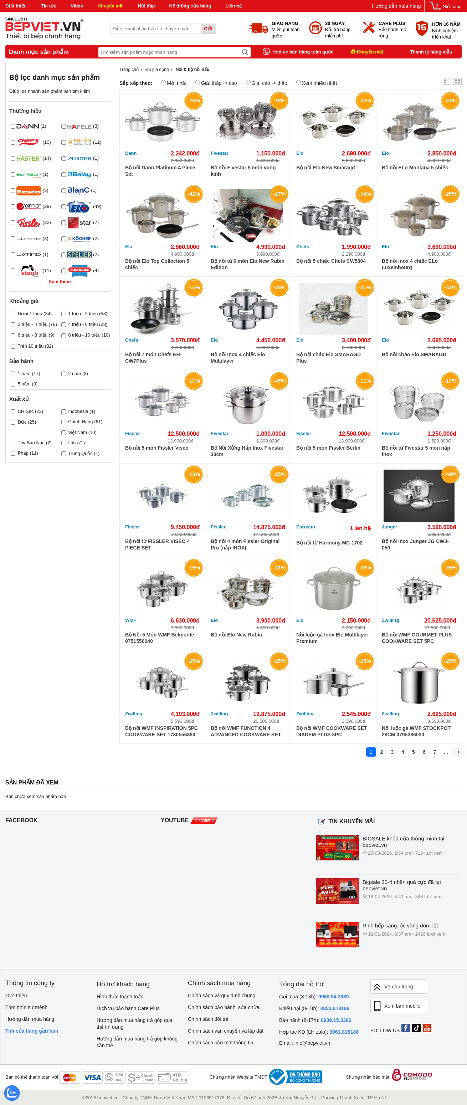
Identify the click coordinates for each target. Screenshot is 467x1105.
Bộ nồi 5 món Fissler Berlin (328, 448)
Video (77, 6)
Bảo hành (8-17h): (315, 1020)
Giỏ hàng (452, 6)
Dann (131, 153)
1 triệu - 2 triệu (83, 313)
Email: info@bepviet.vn (304, 1043)
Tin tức (48, 6)
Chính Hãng (80, 421)
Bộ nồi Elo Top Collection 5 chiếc (157, 264)
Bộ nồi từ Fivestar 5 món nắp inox (416, 451)
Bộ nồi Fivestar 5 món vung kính (243, 171)
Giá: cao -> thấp (266, 83)
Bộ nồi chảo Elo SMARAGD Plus (328, 358)
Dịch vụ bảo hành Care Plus (128, 1008)
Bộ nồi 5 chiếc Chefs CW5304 (331, 261)
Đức (22, 422)
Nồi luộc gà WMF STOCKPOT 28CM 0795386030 (416, 731)
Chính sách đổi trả (208, 1019)
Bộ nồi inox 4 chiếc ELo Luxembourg (410, 264)
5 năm (24, 384)
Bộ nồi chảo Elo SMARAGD (414, 354)
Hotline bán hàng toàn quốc (302, 52)
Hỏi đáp (146, 6)
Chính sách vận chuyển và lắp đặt (225, 1031)
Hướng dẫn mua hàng (396, 6)
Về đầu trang (393, 987)
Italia (73, 442)
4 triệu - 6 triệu (83, 324)
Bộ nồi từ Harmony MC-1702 (329, 543)
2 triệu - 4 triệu (32, 324)
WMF (130, 620)
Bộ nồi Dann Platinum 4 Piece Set (160, 171)
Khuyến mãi (110, 6)
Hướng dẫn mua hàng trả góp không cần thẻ (137, 1042)
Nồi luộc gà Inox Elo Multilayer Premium (332, 638)
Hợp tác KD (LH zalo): (319, 1032)
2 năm (74, 373)
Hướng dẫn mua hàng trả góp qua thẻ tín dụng (134, 1023)
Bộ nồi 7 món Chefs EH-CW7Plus (153, 358)
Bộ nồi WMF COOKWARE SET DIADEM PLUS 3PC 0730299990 (331, 731)
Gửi (208, 28)
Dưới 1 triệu (30, 313)
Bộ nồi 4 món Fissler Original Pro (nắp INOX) (245, 544)
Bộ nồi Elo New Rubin (236, 635)
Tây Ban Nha (31, 442)
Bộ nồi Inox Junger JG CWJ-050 (415, 544)
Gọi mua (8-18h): (314, 996)
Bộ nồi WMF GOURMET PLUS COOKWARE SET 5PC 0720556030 (417, 638)
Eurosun (305, 527)
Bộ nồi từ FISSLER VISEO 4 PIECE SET (157, 544)
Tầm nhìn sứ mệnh (26, 1007)
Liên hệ (233, 6)
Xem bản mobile (396, 1006)
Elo (299, 153)
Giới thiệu (16, 6)
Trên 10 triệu (30, 346)
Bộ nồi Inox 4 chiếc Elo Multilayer (238, 358)
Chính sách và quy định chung (221, 995)
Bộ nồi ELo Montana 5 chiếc (415, 167)
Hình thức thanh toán (120, 996)
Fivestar (220, 153)
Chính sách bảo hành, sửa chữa (223, 1007)
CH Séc (26, 411)
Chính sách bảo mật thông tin (220, 1042)
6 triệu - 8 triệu (32, 335)
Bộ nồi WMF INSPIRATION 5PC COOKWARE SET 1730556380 (161, 731)
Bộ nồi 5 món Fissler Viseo (157, 448)
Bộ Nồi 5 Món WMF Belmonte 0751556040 (159, 638)
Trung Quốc (80, 453)
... (446, 752)
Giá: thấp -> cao (216, 83)
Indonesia (78, 411)
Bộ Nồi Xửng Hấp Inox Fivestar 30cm (247, 451)
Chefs (302, 246)
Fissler (132, 433)
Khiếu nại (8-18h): (314, 1008)
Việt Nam (77, 432)
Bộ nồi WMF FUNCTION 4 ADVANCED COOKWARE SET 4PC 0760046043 (246, 731)
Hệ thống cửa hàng (190, 6)
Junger (389, 527)
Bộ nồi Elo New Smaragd (325, 167)
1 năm (24, 373)
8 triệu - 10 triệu (84, 335)
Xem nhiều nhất (316, 83)
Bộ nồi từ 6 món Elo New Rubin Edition (247, 264)
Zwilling (390, 620)
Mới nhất (173, 83)
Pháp (23, 453)
